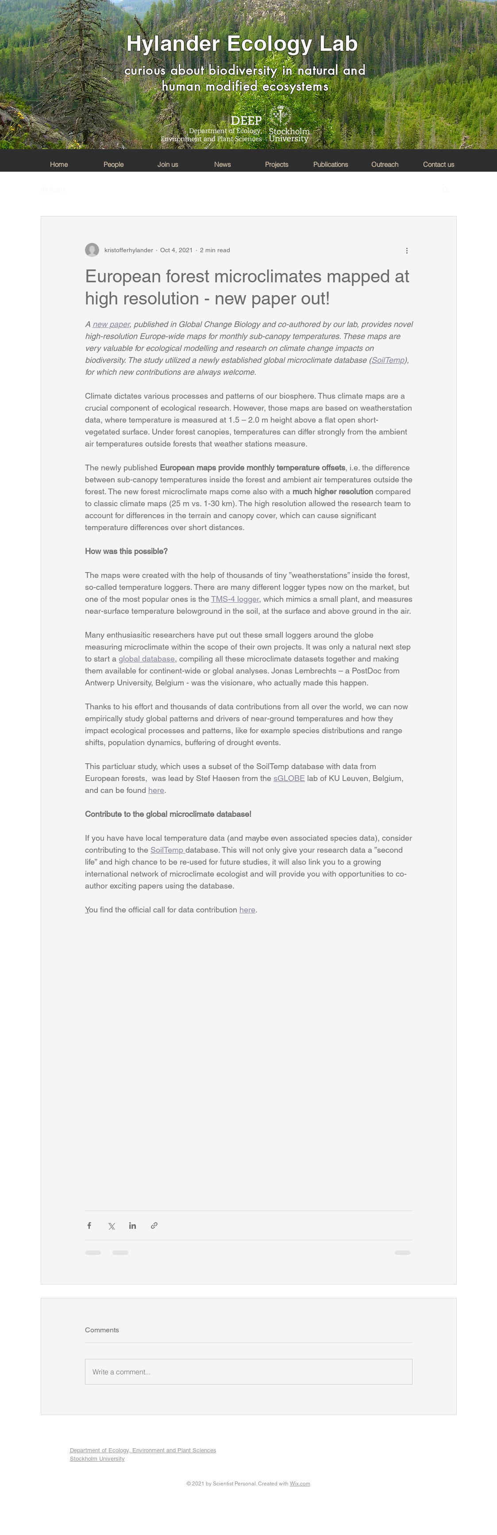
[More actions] (407, 250)
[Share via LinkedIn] (132, 1225)
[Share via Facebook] (89, 1225)
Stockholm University (97, 1458)
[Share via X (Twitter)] (111, 1225)
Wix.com (300, 1484)
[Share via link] (154, 1225)
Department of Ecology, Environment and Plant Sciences (143, 1450)
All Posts (53, 189)
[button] (445, 189)
